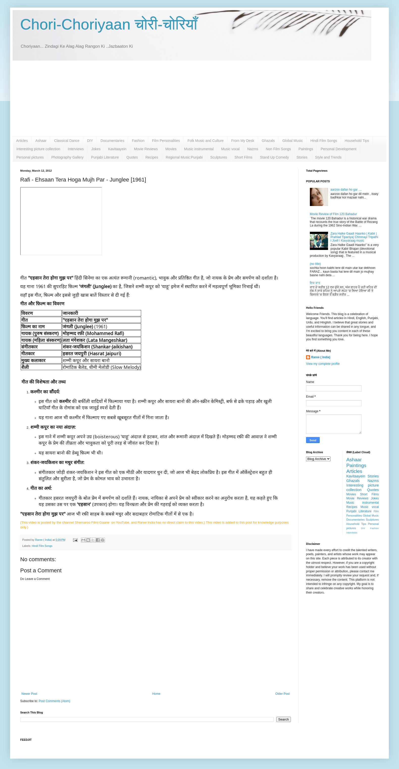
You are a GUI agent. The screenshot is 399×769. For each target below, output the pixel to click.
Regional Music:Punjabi (184, 157)
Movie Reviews (146, 149)
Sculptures (218, 157)
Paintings (305, 149)
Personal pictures (30, 157)
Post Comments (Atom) (54, 701)
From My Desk (242, 141)
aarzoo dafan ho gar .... (346, 189)
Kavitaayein (117, 149)
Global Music (292, 141)
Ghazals (268, 141)
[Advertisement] (199, 98)
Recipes (151, 157)
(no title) (315, 264)
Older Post (282, 694)
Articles (22, 141)
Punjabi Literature (105, 157)
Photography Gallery (67, 157)
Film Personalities (166, 141)
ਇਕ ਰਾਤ (315, 283)
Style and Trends (328, 157)
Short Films (244, 157)
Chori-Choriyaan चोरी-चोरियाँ (108, 24)
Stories (302, 157)
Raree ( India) (320, 357)
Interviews (76, 149)
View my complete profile (323, 364)
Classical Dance (66, 141)
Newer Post (29, 694)
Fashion (138, 141)
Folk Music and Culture (205, 141)
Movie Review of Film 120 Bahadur (333, 214)
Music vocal (230, 149)
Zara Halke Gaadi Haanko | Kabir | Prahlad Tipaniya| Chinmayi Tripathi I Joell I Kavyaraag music (354, 237)
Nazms (252, 149)
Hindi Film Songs (323, 141)
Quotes (132, 157)
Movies (171, 149)
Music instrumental (199, 149)
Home (156, 694)
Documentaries (112, 141)
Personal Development (339, 149)
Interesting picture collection (38, 149)
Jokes (96, 149)
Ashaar (40, 141)
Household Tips (357, 141)
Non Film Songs (278, 149)
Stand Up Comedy (274, 157)
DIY (90, 141)
